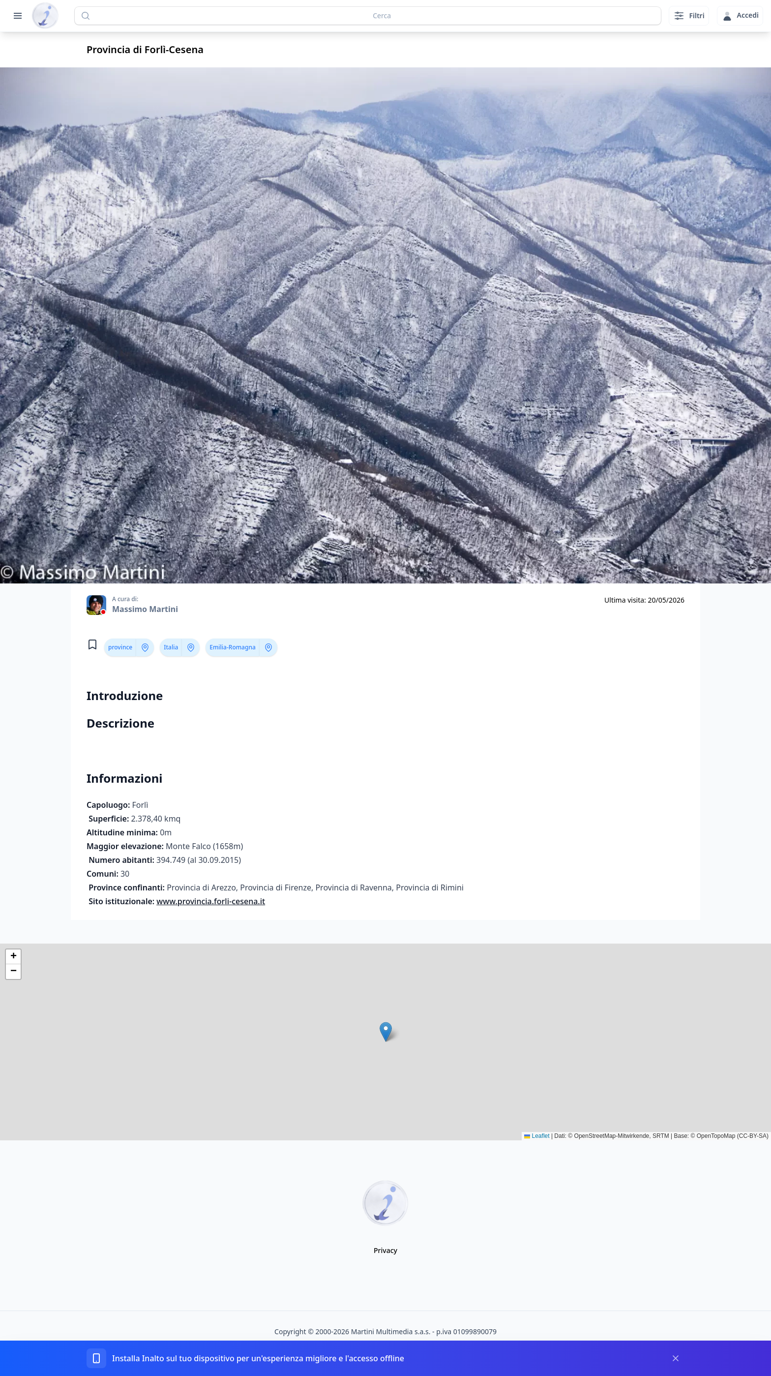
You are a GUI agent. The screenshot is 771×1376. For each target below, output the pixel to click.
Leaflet (536, 1135)
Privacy (385, 1250)
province (120, 647)
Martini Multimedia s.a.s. (391, 1331)
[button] (386, 1032)
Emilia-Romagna (232, 647)
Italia (171, 647)
